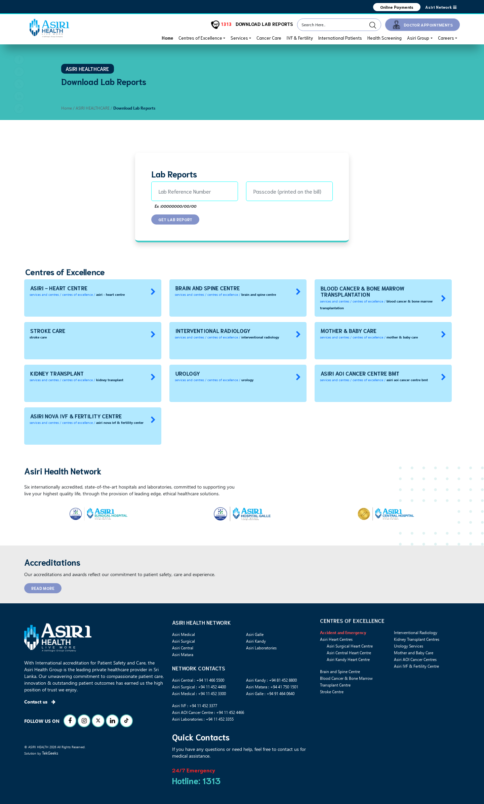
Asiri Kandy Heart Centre (348, 669)
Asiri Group (418, 38)
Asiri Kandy (256, 641)
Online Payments (397, 6)
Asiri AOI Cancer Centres (415, 669)
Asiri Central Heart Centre (349, 663)
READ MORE (42, 588)
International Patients (340, 38)
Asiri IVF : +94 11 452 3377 (194, 705)
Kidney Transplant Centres (416, 649)
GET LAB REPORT (175, 219)
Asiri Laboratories (261, 647)
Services (239, 38)
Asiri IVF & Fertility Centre (416, 676)
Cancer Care (268, 38)
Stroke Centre (332, 702)
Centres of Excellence (200, 38)
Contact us (39, 701)
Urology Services (408, 656)
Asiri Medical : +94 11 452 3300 (199, 693)
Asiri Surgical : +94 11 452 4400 (199, 686)
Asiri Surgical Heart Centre (350, 656)
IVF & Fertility (300, 38)
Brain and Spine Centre (340, 681)
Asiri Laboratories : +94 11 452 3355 (203, 719)
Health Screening (384, 38)
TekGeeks (50, 753)
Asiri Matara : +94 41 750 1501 (272, 686)
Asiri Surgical (183, 641)
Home (167, 38)
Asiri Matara (182, 654)
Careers (446, 38)
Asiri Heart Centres (336, 649)
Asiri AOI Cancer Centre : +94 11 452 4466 (208, 712)
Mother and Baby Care (413, 663)
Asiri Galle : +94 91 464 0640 (270, 693)
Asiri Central (182, 647)
